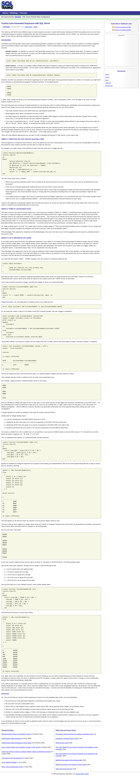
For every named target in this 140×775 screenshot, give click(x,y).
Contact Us (108, 83)
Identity (35, 27)
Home (5, 13)
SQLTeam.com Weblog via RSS (122, 30)
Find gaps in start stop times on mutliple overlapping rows (74, 734)
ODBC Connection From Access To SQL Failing (71, 764)
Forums (23, 13)
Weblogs (14, 13)
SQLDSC (18, 17)
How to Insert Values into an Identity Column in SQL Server (21, 747)
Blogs (106, 80)
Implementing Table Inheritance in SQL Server (17, 743)
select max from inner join (64, 769)
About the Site (109, 85)
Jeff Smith (6, 27)
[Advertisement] (55, 5)
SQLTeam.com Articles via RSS (122, 27)
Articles (107, 74)
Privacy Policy (80, 774)
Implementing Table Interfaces (11, 738)
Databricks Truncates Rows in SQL (67, 738)
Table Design (28, 27)
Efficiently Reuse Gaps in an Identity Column (16, 734)
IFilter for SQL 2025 (62, 743)
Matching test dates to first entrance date (69, 760)
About (87, 774)
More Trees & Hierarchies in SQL (12, 767)
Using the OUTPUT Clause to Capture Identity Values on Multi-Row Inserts (26, 751)
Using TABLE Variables (9, 762)
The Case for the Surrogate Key (12, 758)
